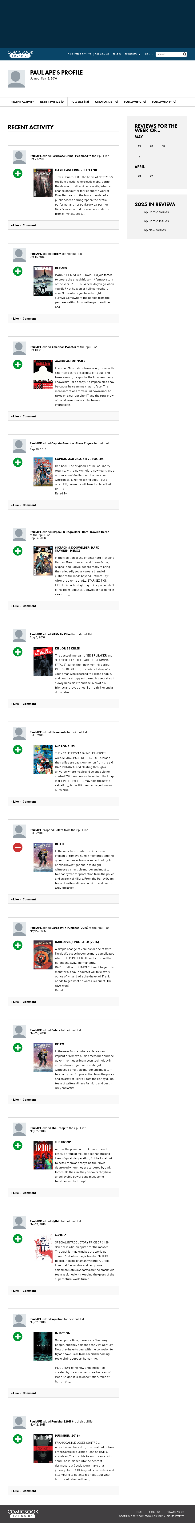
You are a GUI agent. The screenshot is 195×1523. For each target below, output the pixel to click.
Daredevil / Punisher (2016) (70, 927)
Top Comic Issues (155, 221)
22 (151, 176)
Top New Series (154, 229)
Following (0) (135, 102)
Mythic (56, 1221)
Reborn (56, 253)
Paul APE (36, 156)
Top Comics (102, 54)
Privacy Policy (175, 1512)
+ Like (15, 225)
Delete (59, 830)
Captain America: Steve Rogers (72, 443)
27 (139, 146)
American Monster (64, 347)
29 (139, 176)
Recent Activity (22, 102)
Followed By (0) (164, 102)
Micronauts (59, 732)
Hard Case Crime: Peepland (70, 156)
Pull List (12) (80, 102)
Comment (29, 225)
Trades (117, 54)
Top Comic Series (155, 212)
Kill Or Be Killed (61, 634)
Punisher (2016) (62, 1421)
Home (138, 1512)
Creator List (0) (106, 102)
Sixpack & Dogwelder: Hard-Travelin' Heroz (80, 532)
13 (163, 146)
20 (151, 146)
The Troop (58, 1128)
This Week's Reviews (80, 54)
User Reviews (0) (52, 102)
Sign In (149, 54)
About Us (154, 1512)
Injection (57, 1319)
